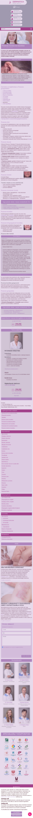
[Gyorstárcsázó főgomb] (30, 814)
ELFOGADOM (17, 812)
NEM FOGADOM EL (16, 815)
